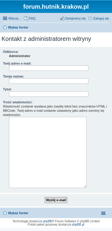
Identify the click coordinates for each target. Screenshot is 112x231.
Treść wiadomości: (17, 102)
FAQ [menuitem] (32, 18)
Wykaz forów (18, 213)
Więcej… (15, 18)
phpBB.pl (78, 224)
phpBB (47, 221)
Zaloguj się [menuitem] (101, 18)
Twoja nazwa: (13, 76)
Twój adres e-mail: (17, 63)
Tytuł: (7, 89)
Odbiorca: (11, 51)
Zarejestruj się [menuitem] (75, 18)
